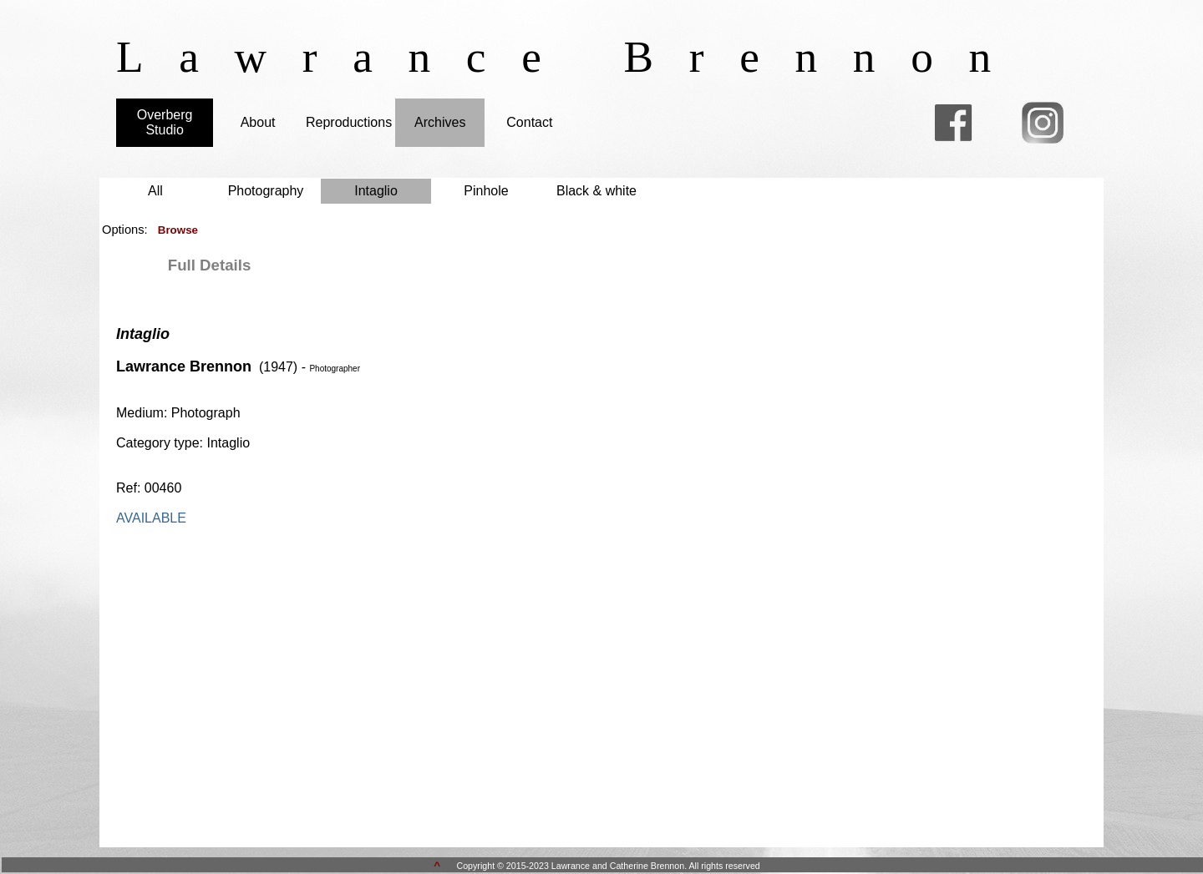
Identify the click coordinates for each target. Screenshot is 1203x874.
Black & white (596, 191)
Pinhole (486, 191)
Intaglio (376, 191)
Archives (439, 122)
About (258, 122)
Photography (266, 191)
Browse (178, 230)
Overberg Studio (165, 122)
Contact (529, 122)
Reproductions (349, 122)
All (155, 191)
